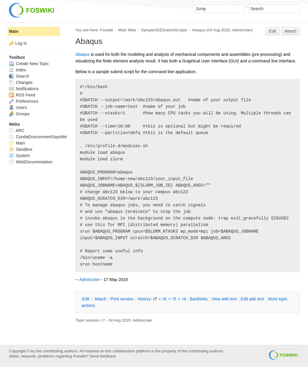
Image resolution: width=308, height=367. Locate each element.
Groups (19, 113)
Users (18, 107)
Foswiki (106, 30)
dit (86, 299)
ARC (17, 130)
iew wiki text (224, 299)
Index (17, 69)
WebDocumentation (31, 161)
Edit (272, 31)
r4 (184, 299)
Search (19, 76)
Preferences (23, 101)
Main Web (127, 30)
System (19, 155)
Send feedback (102, 356)
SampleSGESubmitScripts (164, 30)
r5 (174, 299)
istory (144, 299)
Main (14, 31)
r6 (164, 299)
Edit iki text (252, 299)
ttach (100, 299)
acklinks (198, 299)
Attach (291, 31)
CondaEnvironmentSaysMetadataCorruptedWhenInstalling (67, 136)
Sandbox (20, 149)
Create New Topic (29, 63)
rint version (122, 299)
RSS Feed (22, 95)
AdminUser (241, 30)
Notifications (24, 88)
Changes (21, 82)
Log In (21, 43)
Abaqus (198, 30)
